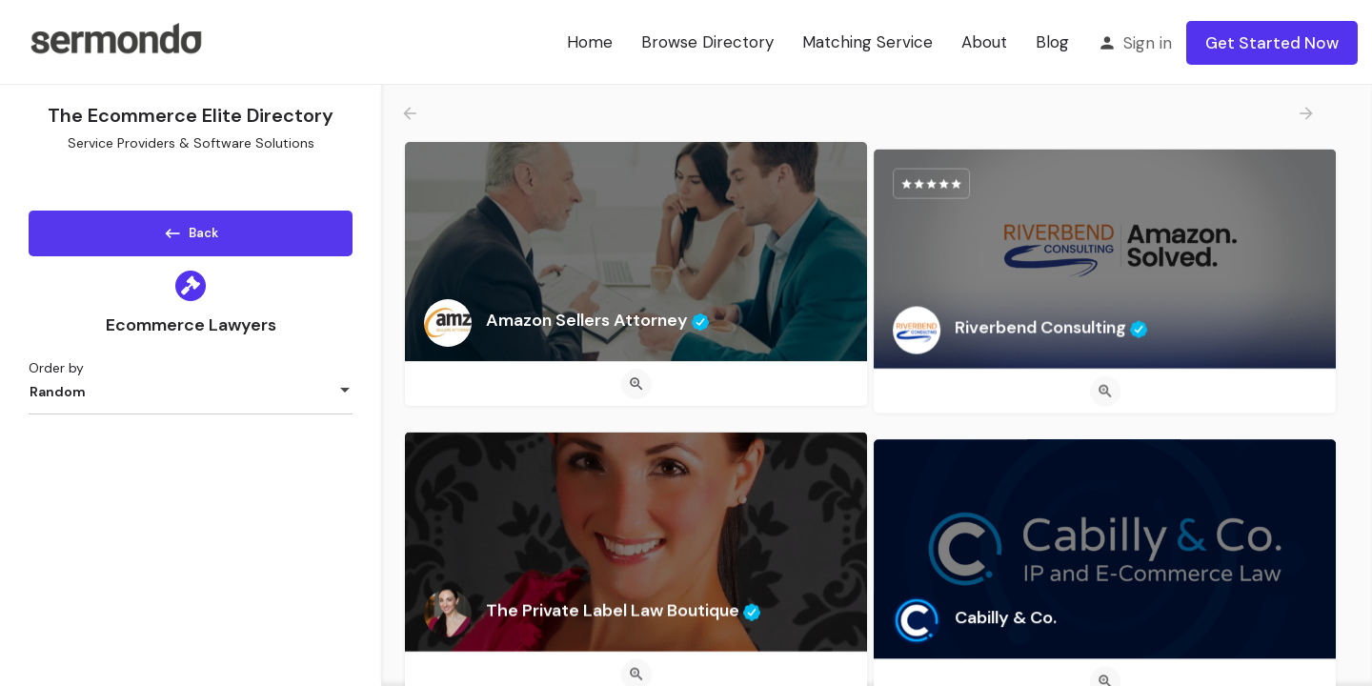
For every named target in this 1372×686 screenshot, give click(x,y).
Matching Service (867, 41)
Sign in (1147, 42)
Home (590, 41)
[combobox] (191, 398)
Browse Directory (707, 41)
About (984, 41)
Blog (1052, 41)
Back (190, 229)
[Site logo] (115, 41)
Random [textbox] (58, 398)
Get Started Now (1272, 42)
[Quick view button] (636, 384)
